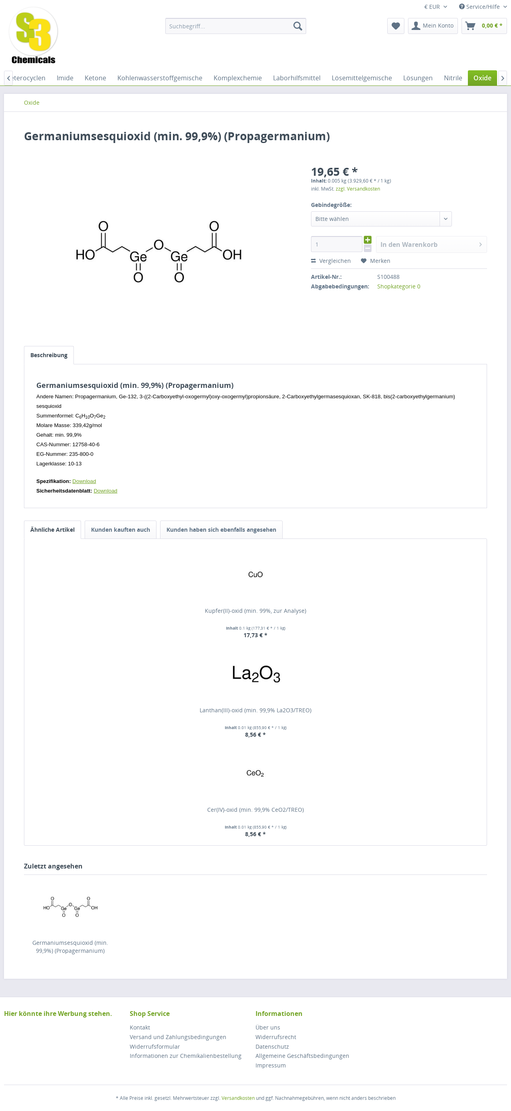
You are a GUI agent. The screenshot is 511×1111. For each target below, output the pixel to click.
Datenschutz (272, 1046)
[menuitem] (235, 26)
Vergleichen (331, 260)
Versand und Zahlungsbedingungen (178, 1037)
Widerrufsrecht (276, 1037)
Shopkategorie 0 (398, 286)
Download (84, 481)
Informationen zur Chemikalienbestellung (186, 1055)
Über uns (268, 1027)
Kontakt (140, 1027)
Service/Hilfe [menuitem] (480, 6)
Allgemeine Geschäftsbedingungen (302, 1055)
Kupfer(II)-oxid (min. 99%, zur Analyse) (255, 610)
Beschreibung (48, 355)
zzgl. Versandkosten (358, 188)
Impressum (271, 1065)
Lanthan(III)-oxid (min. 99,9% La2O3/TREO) (255, 710)
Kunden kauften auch (120, 529)
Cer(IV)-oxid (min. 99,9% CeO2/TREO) (255, 809)
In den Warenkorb (431, 243)
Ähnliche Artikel (52, 529)
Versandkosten (238, 1098)
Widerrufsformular (155, 1046)
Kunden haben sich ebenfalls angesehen (221, 529)
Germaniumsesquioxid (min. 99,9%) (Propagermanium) (70, 946)
